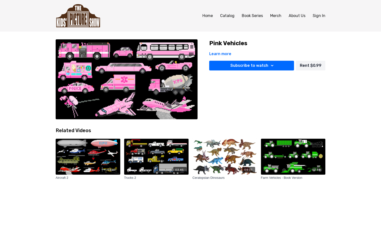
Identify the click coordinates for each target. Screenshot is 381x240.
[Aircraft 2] (88, 177)
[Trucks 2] (156, 177)
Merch (275, 15)
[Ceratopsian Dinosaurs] (224, 177)
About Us (297, 15)
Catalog (227, 15)
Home (207, 15)
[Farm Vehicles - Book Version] (293, 177)
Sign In (319, 15)
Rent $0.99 (310, 65)
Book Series (252, 15)
